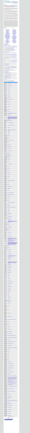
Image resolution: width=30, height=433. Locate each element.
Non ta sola (9, 170)
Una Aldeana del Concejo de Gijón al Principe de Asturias (12, 400)
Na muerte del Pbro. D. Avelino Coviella (11, 180)
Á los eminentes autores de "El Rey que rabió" (12, 341)
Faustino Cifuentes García (7, 35)
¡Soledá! (8, 178)
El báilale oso (9, 176)
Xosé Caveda (7, 42)
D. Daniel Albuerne (7, 34)
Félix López (14, 35)
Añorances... (9, 156)
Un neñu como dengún (10, 236)
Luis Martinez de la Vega (7, 38)
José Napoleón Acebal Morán (14, 37)
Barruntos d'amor (9, 339)
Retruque (8, 294)
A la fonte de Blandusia (10, 316)
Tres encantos (9, 393)
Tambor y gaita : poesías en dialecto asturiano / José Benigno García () (12, 255)
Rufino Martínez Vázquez (14, 41)
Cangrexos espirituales (10, 213)
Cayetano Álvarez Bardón (14, 33)
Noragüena (9, 115)
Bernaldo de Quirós (14, 32)
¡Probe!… (8, 224)
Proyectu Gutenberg (15, 14)
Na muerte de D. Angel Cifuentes (10, 192)
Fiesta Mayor (9, 205)
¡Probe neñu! (9, 234)
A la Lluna (8, 184)
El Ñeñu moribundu (9, 267)
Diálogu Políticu (9, 127)
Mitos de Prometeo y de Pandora (10, 194)
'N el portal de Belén (9, 232)
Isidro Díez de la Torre (14, 36)
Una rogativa (9, 152)
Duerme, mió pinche (9, 272)
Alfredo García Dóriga (7, 29)
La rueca (8, 190)
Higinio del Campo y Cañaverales (7, 36)
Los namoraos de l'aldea (10, 403)
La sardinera (9, 278)
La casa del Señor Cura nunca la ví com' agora (12, 319)
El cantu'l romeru (9, 174)
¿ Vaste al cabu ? (9, 297)
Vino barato (9, 210)
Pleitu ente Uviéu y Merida (10, 99)
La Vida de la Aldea (9, 395)
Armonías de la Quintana (10, 283)
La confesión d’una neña (10, 216)
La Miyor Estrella (9, 291)
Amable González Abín (14, 29)
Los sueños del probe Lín (10, 150)
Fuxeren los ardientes (9, 286)
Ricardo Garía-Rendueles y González (7, 41)
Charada (8, 349)
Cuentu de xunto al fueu (10, 333)
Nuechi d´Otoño (9, 196)
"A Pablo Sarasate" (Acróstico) (10, 343)
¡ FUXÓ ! (8, 182)
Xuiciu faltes (9, 95)
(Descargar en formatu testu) (14, 60)
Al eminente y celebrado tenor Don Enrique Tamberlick (12, 347)
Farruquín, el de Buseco (10, 405)
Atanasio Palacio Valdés (14, 31)
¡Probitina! (8, 324)
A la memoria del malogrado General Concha (11, 335)
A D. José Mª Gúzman (10, 345)
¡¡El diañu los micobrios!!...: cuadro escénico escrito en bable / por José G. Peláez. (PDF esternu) (12, 240)
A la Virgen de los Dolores (10, 186)
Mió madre (9, 275)
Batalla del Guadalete (9, 300)
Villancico (8, 198)
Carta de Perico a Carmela (10, 120)
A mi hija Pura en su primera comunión (11, 202)
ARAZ (13, 5)
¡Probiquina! (9, 172)
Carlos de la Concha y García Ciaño (7, 33)
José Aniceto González (7, 37)
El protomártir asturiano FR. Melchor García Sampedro (12, 337)
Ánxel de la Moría (7, 31)
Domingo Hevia (14, 34)
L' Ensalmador (9, 106)
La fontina (8, 306)
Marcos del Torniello (14, 38)
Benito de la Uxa (7, 32)
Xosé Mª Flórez (14, 42)
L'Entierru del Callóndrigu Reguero (11, 122)
